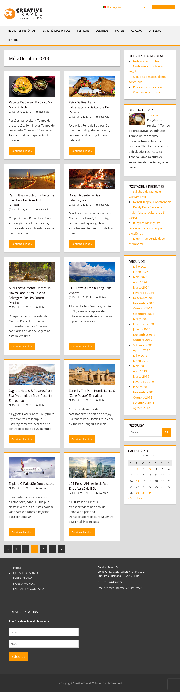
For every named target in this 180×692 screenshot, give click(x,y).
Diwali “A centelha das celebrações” (85, 197)
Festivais (83, 31)
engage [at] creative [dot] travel (123, 588)
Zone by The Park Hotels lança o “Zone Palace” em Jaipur (92, 393)
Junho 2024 (141, 272)
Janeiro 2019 (141, 387)
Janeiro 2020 (141, 329)
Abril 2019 (140, 371)
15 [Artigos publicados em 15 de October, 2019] (137, 481)
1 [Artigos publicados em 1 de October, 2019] (137, 469)
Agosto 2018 (141, 408)
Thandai (152, 115)
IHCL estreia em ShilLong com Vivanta (91, 290)
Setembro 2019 (143, 345)
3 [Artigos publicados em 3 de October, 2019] (150, 469)
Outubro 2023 (142, 308)
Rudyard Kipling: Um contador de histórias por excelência (146, 228)
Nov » (139, 498)
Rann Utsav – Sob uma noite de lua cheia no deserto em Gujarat (30, 200)
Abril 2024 (140, 282)
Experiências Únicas (56, 31)
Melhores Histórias (22, 31)
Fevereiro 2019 (143, 382)
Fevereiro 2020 (143, 324)
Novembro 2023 (144, 303)
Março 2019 (141, 376)
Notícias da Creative (146, 61)
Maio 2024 (140, 277)
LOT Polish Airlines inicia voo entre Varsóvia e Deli (90, 486)
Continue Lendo (21, 151)
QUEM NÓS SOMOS (26, 573)
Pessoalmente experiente (150, 87)
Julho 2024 (140, 266)
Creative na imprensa (147, 92)
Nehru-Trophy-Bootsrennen (152, 202)
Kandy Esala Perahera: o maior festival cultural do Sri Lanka (147, 212)
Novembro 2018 (144, 392)
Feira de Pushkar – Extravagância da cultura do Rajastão (90, 107)
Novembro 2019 (144, 335)
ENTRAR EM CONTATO (28, 589)
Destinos (102, 31)
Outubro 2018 (142, 397)
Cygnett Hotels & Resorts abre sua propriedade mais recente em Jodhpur (31, 395)
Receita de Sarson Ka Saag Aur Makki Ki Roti (31, 104)
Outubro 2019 (142, 340)
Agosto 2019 (141, 350)
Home (17, 568)
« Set (131, 498)
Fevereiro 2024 (143, 293)
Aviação (136, 31)
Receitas (13, 40)
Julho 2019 (140, 355)
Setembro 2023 (143, 314)
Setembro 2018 (143, 402)
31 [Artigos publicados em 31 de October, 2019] (150, 493)
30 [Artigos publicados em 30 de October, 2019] (143, 493)
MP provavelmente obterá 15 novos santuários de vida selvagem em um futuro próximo (31, 295)
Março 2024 (141, 287)
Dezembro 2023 (144, 298)
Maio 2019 (140, 366)
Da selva (155, 31)
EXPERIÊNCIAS (23, 578)
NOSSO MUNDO (24, 584)
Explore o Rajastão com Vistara (32, 483)
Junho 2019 (141, 361)
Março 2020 (141, 319)
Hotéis (119, 31)
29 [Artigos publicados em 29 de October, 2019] (137, 493)
